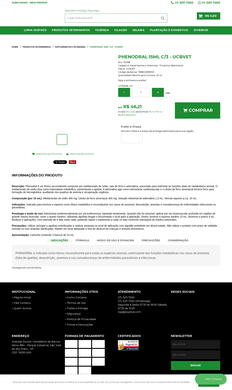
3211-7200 (184, 2)
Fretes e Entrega (77, 308)
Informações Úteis (81, 291)
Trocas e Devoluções (80, 325)
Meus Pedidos (38, 3)
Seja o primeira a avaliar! (132, 80)
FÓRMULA (82, 240)
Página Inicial (22, 297)
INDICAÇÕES (59, 240)
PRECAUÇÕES (151, 240)
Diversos (201, 30)
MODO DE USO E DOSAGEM (115, 240)
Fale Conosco (22, 303)
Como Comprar (77, 297)
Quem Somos (20, 3)
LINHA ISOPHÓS (35, 30)
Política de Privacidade (81, 319)
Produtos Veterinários (71, 30)
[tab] (59, 241)
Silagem (120, 30)
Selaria (138, 30)
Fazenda (102, 30)
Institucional (24, 291)
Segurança (73, 314)
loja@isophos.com (129, 312)
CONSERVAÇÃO (178, 240)
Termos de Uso (76, 303)
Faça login (94, 11)
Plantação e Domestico (169, 30)
